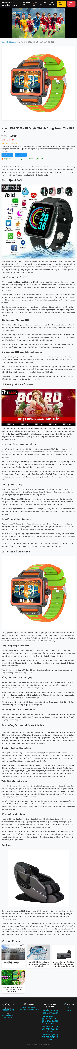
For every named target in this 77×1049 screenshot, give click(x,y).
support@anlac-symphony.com (8, 1016)
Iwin (68, 1008)
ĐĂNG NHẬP (60, 4)
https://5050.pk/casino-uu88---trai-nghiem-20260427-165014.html (50, 1012)
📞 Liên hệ (43, 4)
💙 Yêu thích (21, 155)
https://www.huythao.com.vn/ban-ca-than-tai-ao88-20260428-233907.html (50, 1036)
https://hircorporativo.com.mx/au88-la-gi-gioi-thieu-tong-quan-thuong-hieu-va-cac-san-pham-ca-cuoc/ (50, 1020)
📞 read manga (51, 3)
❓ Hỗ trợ (35, 4)
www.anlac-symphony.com (10, 3)
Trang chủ (5, 42)
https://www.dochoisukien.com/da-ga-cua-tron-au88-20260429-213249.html (50, 1028)
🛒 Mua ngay (7, 155)
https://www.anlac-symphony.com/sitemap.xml (29, 1008)
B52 (68, 1013)
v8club (69, 1010)
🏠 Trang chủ (26, 4)
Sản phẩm (12, 42)
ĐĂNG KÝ (71, 3)
